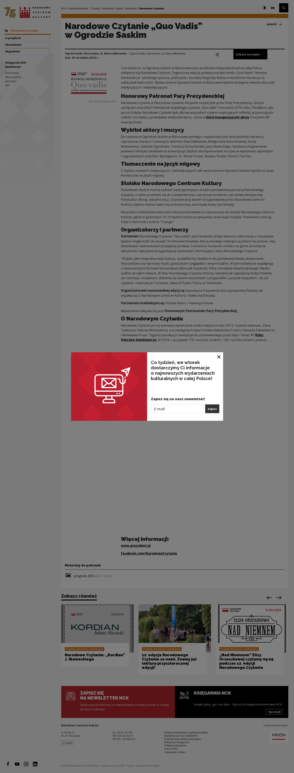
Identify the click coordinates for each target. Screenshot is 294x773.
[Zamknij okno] (219, 356)
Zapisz (212, 409)
